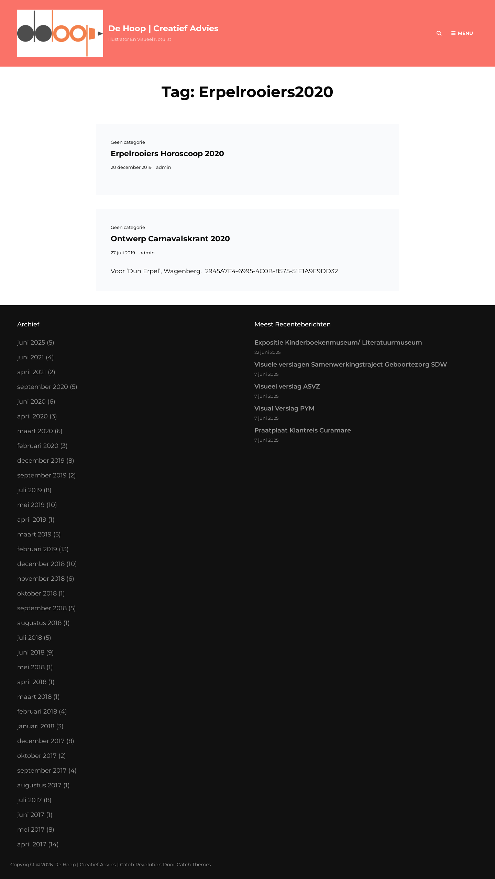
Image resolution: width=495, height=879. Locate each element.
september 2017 (42, 770)
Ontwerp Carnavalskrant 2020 (170, 238)
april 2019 (31, 519)
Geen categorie (128, 142)
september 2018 (42, 608)
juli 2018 (29, 637)
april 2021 (31, 372)
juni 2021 (30, 357)
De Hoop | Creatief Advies (163, 28)
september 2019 (42, 475)
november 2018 (41, 578)
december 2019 (41, 460)
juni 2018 (30, 652)
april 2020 (32, 416)
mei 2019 (31, 505)
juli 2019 (29, 490)
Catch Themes (194, 864)
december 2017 (41, 741)
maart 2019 (34, 534)
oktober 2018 (37, 593)
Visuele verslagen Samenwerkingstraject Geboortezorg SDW (350, 364)
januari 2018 (35, 726)
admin (163, 167)
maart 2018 (34, 697)
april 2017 (31, 844)
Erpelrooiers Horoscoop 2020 (167, 153)
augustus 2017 (39, 785)
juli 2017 (29, 800)
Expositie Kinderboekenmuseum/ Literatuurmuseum (338, 342)
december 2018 (41, 564)
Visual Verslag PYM (284, 408)
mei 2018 (31, 667)
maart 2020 (35, 431)
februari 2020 (37, 446)
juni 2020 (31, 401)
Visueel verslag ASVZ (287, 386)
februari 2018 (37, 711)
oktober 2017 (37, 756)
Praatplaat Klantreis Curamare (302, 430)
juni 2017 (30, 815)
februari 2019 (37, 549)
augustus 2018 (39, 623)
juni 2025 (31, 342)
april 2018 (31, 682)
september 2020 (42, 387)
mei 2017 (31, 829)
